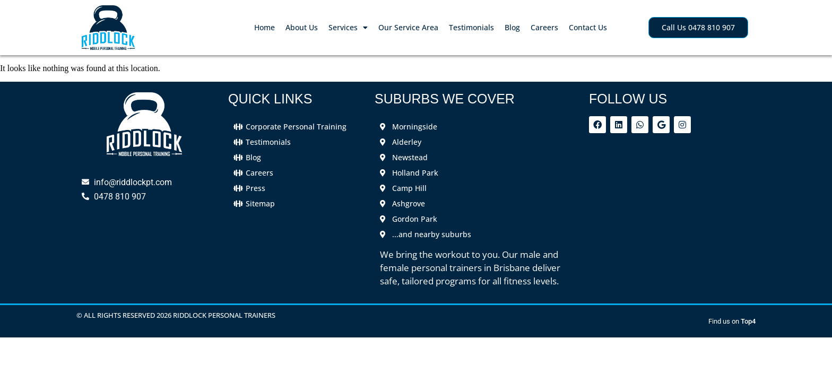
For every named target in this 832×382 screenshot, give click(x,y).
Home (264, 27)
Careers (544, 27)
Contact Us (588, 27)
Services (348, 28)
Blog (512, 27)
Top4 (748, 321)
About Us (301, 27)
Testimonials (471, 27)
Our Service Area (408, 27)
